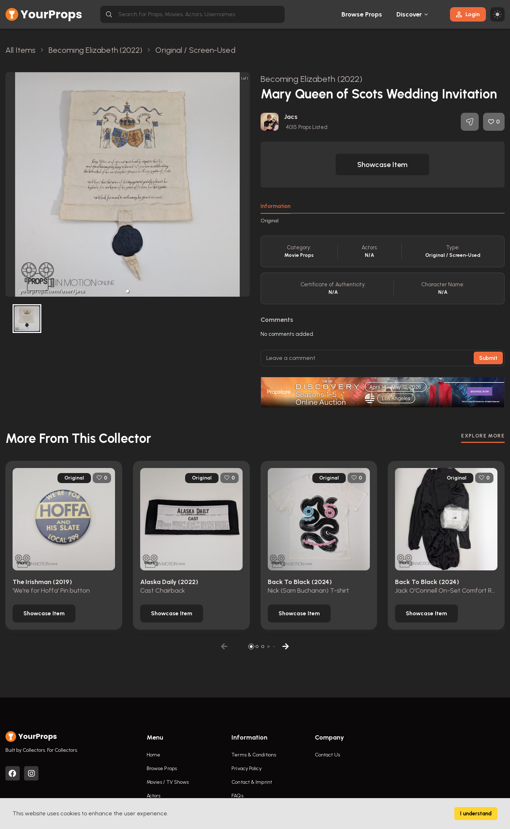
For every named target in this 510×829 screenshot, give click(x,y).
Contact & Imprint (251, 782)
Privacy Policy (246, 768)
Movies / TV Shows (168, 782)
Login (468, 14)
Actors (154, 796)
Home (153, 755)
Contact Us (327, 755)
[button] (127, 291)
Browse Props (361, 14)
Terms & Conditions (253, 755)
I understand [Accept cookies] (476, 813)
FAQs (237, 796)
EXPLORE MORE (483, 436)
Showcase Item (382, 164)
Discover (409, 14)
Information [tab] (275, 206)
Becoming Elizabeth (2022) (312, 79)
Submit (488, 358)
